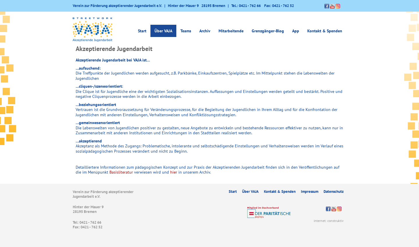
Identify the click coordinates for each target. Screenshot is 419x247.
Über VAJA (163, 30)
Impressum (309, 191)
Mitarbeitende (231, 30)
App (295, 30)
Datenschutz (334, 191)
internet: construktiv (329, 220)
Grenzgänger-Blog (268, 30)
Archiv (204, 30)
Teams (185, 30)
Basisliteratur (121, 172)
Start (142, 30)
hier (173, 172)
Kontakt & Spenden (324, 30)
